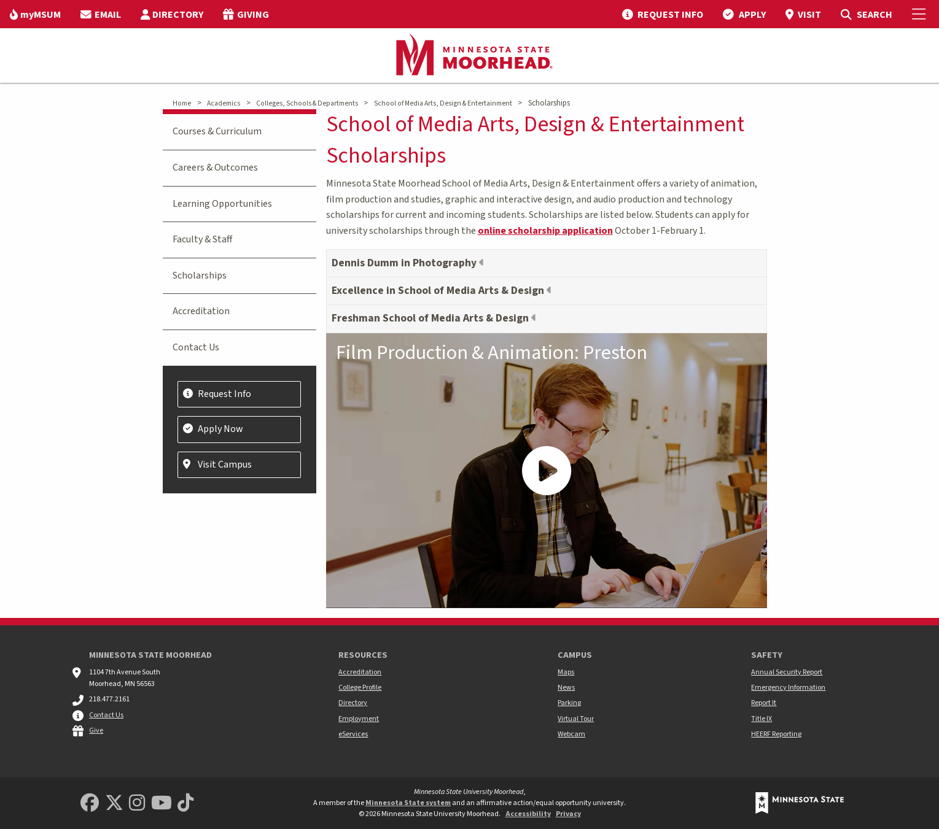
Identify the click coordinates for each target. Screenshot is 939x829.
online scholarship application (545, 230)
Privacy (568, 814)
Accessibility (528, 814)
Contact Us (196, 347)
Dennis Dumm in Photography (405, 263)
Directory (352, 703)
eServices (353, 734)
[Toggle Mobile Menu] (920, 14)
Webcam (571, 734)
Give (96, 730)
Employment (358, 719)
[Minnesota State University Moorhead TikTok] (185, 803)
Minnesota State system (408, 803)
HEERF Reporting (776, 734)
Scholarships (200, 275)
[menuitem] (35, 14)
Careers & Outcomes (215, 167)
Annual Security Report (786, 672)
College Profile (359, 687)
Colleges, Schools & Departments (307, 103)
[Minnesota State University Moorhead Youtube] (161, 803)
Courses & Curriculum (217, 131)
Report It (763, 703)
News (566, 687)
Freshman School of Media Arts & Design (431, 318)
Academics (223, 103)
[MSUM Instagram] (137, 803)
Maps (566, 672)
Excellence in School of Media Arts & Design (439, 290)
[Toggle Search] (866, 14)
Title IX (761, 719)
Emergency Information (788, 687)
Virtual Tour (576, 719)
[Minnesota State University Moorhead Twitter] (114, 803)
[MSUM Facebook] (89, 803)
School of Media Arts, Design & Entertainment (443, 103)
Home (182, 103)
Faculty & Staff (202, 239)
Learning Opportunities (222, 203)
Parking (569, 703)
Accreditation (201, 311)
